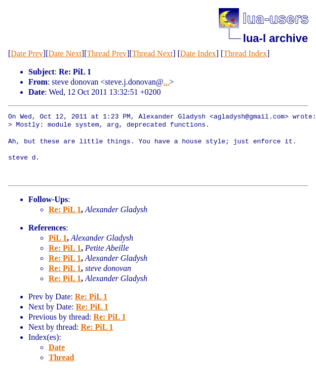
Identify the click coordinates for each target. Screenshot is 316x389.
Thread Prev (107, 53)
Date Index (198, 53)
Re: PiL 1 (65, 209)
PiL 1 (58, 238)
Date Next (65, 53)
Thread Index (245, 53)
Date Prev (27, 53)
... (167, 81)
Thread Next (152, 53)
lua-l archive (275, 38)
